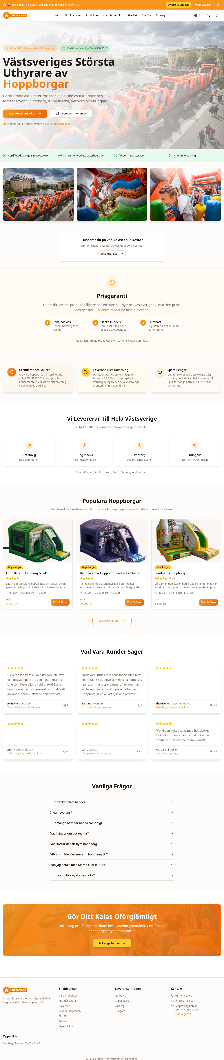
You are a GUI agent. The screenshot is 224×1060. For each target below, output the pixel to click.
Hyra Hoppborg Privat (25, 113)
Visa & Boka (60, 602)
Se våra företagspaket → (58, 123)
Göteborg (121, 995)
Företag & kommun (71, 113)
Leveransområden (70, 1011)
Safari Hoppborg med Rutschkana (173, 707)
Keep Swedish (203, 4)
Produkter (92, 15)
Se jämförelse (112, 253)
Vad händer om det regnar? (112, 833)
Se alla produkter (112, 620)
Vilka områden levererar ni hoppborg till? (112, 854)
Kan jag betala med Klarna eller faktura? (112, 865)
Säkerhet (131, 15)
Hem (57, 15)
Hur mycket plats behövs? (112, 802)
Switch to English (178, 4)
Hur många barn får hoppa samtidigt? (112, 823)
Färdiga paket (73, 15)
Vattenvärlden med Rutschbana (23, 707)
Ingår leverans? (112, 813)
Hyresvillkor (66, 1026)
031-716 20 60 (183, 995)
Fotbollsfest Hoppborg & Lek (96, 707)
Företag (160, 15)
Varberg (120, 1006)
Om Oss (146, 15)
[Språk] (197, 15)
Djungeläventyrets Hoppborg (96, 753)
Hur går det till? (112, 15)
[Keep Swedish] (218, 5)
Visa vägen (183, 1014)
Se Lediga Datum (112, 943)
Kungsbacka (122, 1000)
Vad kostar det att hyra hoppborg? (112, 844)
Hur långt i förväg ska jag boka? (112, 875)
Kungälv (120, 1011)
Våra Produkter (68, 995)
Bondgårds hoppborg (167, 753)
